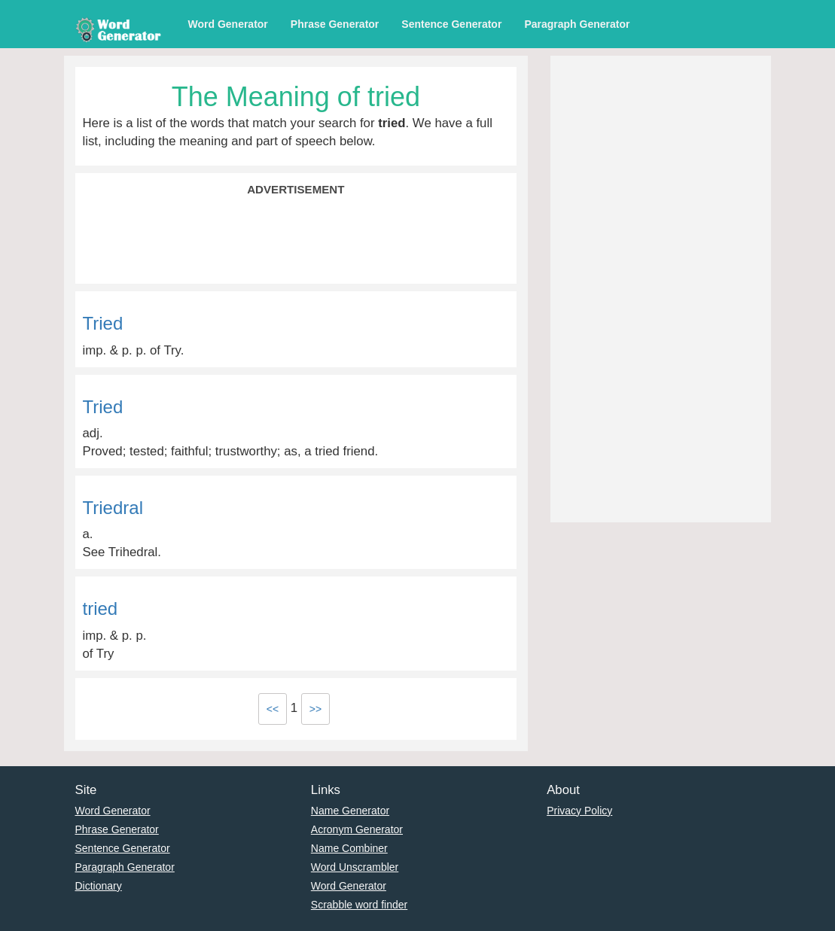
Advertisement (295, 189)
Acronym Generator (357, 829)
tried (100, 608)
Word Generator (228, 24)
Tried (103, 323)
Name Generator (350, 811)
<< (273, 709)
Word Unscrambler (354, 867)
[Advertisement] (296, 238)
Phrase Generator (335, 24)
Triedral (113, 507)
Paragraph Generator (576, 24)
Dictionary (98, 886)
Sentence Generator (451, 24)
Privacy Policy (579, 811)
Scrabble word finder (359, 905)
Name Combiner (349, 848)
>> (315, 709)
